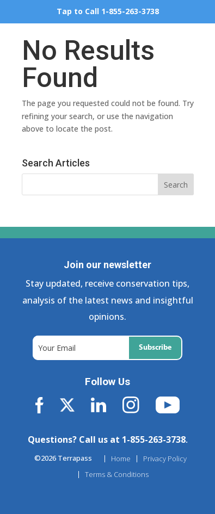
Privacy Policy (165, 458)
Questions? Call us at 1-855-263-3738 (107, 439)
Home (121, 458)
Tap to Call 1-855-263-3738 (108, 11)
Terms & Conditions (117, 474)
